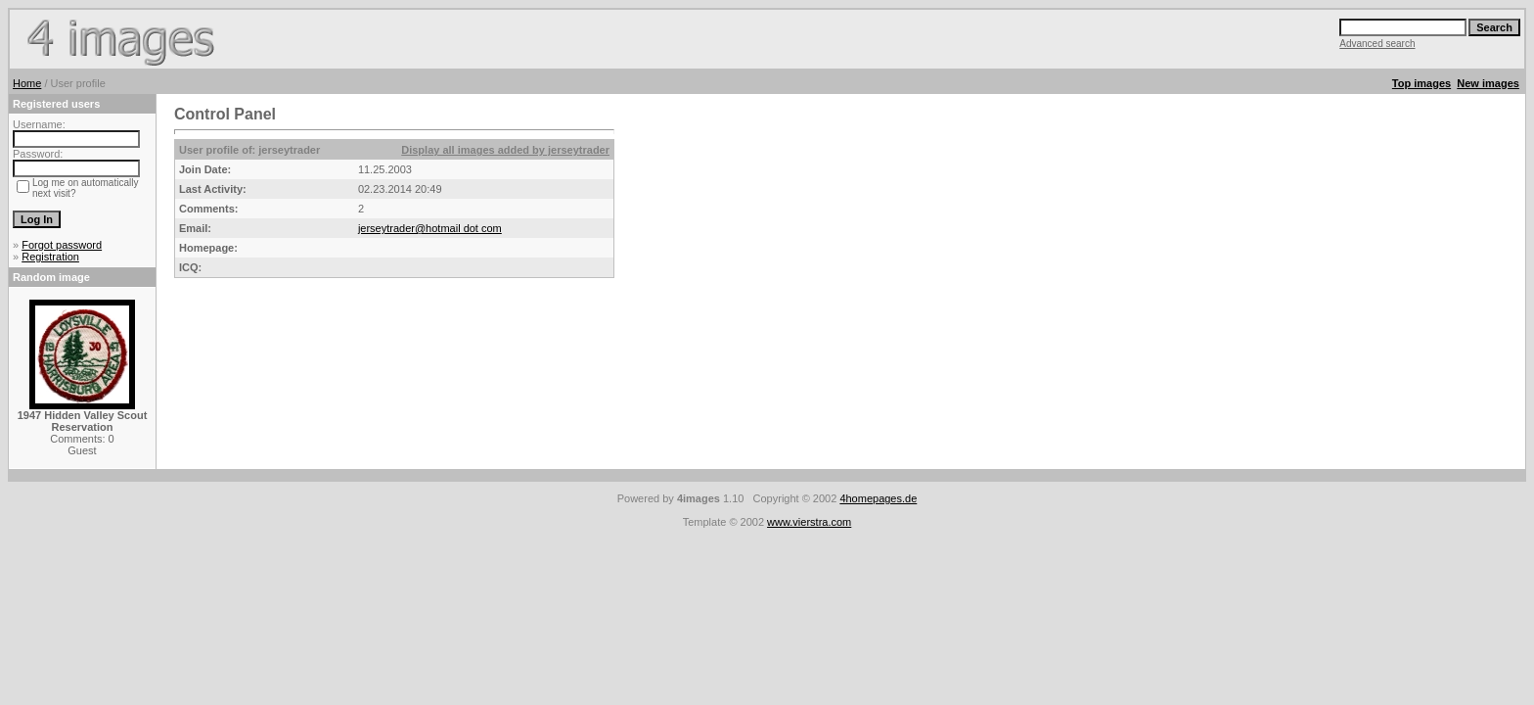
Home (27, 83)
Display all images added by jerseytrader (505, 150)
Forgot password (62, 245)
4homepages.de (878, 498)
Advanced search (1377, 43)
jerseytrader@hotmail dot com (430, 228)
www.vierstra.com (809, 522)
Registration (50, 256)
